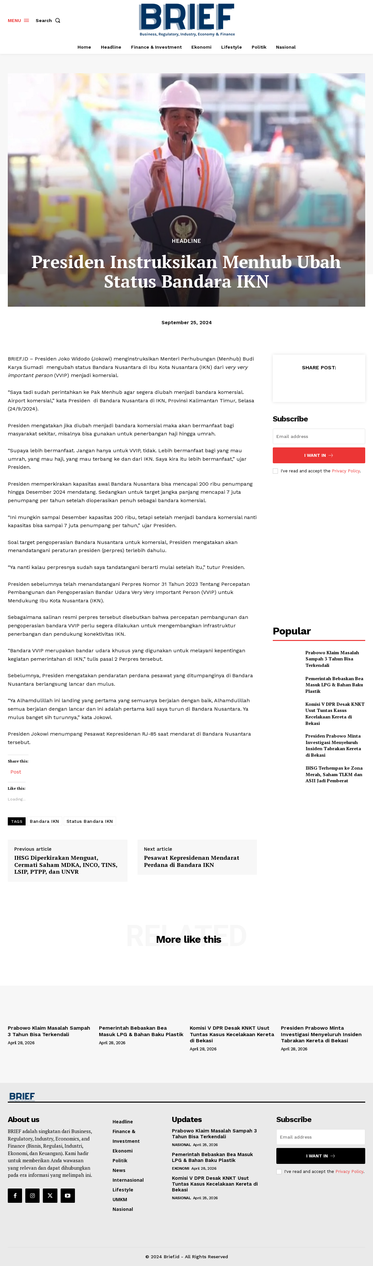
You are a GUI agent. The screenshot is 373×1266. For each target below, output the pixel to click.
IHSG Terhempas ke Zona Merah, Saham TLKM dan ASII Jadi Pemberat (334, 774)
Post (15, 771)
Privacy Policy (346, 470)
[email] (319, 436)
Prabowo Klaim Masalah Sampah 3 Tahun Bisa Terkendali (332, 658)
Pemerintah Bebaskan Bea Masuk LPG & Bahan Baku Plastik (334, 684)
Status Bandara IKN (89, 821)
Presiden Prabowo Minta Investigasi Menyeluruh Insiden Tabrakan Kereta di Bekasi (333, 745)
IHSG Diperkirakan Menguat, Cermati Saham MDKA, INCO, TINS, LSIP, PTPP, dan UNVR (65, 864)
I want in (319, 455)
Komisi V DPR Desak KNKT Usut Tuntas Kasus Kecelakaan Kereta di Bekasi (335, 713)
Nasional (181, 1144)
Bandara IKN (44, 821)
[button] (49, 20)
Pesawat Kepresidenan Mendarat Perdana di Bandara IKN (191, 861)
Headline (186, 241)
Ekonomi (180, 1168)
